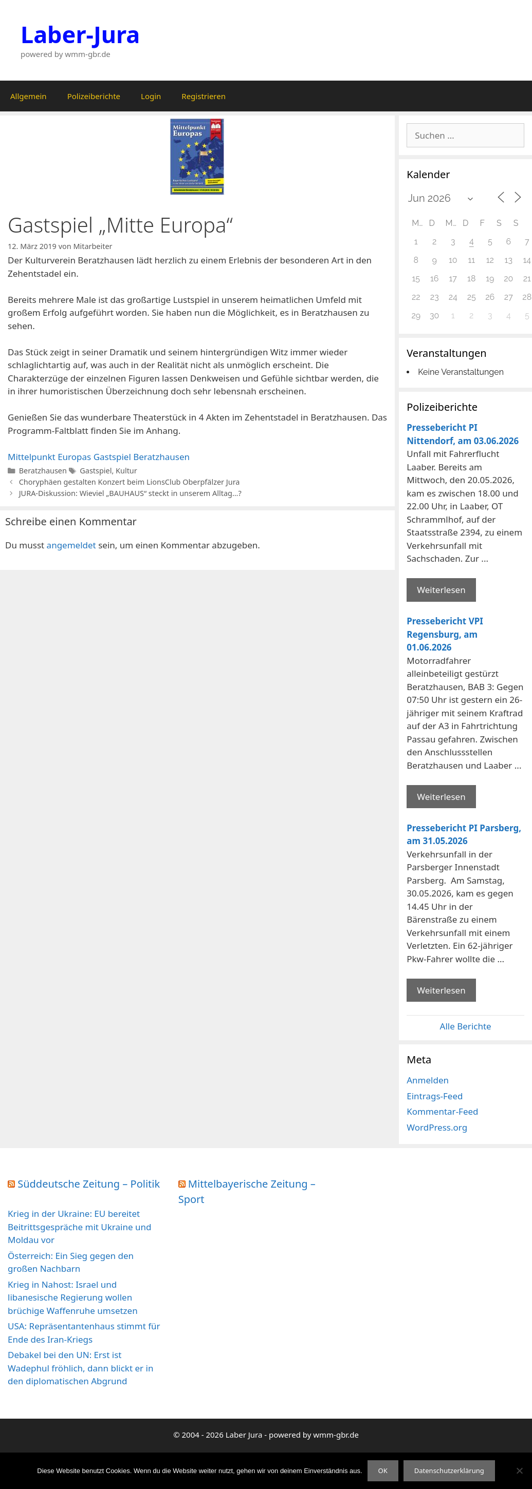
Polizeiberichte (93, 96)
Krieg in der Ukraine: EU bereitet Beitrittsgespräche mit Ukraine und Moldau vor (79, 1227)
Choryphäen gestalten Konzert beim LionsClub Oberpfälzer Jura (129, 482)
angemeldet (71, 545)
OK (383, 1470)
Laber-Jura (80, 34)
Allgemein (28, 96)
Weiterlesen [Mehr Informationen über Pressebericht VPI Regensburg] (441, 797)
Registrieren (203, 96)
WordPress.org (437, 1127)
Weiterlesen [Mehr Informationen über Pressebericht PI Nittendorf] (441, 590)
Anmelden (428, 1080)
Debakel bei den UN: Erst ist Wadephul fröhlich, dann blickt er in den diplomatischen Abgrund (80, 1368)
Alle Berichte (465, 1026)
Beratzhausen (43, 470)
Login (151, 96)
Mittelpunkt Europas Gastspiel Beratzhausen (99, 457)
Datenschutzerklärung (449, 1470)
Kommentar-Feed (442, 1111)
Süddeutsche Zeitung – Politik (88, 1184)
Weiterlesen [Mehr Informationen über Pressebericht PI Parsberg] (441, 990)
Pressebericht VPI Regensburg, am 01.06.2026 (445, 634)
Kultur (126, 470)
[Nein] (519, 1470)
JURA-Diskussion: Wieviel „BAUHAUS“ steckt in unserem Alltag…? (130, 493)
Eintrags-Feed (435, 1096)
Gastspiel (96, 470)
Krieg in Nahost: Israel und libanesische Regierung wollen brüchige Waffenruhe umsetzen (73, 1297)
